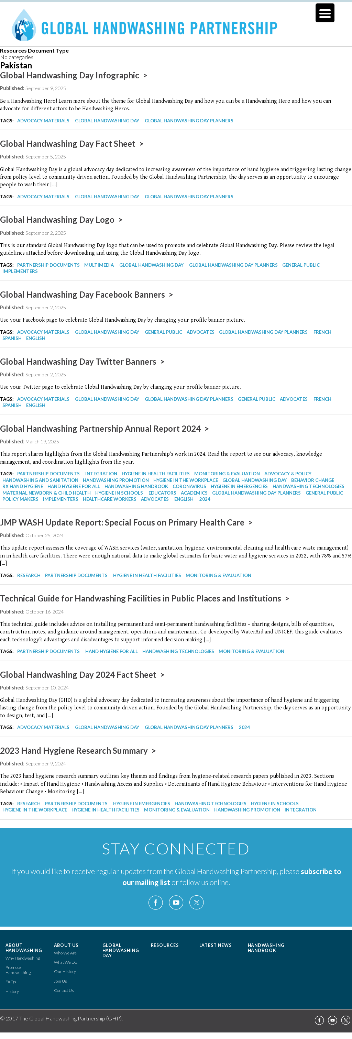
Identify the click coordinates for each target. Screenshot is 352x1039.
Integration (101, 473)
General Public (301, 265)
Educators (162, 493)
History (12, 991)
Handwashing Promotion (116, 480)
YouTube (176, 902)
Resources (165, 945)
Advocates (200, 332)
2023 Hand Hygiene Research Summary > (78, 750)
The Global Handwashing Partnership (176, 29)
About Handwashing (24, 948)
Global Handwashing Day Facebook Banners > (86, 294)
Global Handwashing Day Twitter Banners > (82, 361)
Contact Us (64, 990)
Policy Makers (20, 499)
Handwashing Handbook (136, 486)
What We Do (65, 962)
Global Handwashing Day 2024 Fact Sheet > (82, 674)
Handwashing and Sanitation (40, 480)
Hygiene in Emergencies (239, 486)
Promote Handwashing (18, 970)
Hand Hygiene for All (73, 486)
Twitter (196, 902)
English (35, 338)
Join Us (60, 981)
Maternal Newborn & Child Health (46, 493)
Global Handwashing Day (107, 120)
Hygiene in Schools (119, 493)
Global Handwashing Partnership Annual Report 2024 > (104, 428)
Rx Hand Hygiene (22, 486)
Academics (194, 493)
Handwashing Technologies (308, 486)
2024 (204, 499)
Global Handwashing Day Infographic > (73, 75)
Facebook (155, 902)
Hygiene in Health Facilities (156, 473)
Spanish (12, 338)
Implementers (20, 271)
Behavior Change (312, 480)
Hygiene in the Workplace (185, 480)
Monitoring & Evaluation (227, 473)
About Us (66, 945)
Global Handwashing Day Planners (189, 120)
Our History (65, 971)
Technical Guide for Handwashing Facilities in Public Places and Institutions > (144, 598)
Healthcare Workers (109, 499)
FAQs (11, 981)
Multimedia (99, 265)
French (322, 332)
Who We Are (65, 952)
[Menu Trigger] (325, 12)
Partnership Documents (48, 265)
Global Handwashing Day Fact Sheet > (72, 143)
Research (29, 575)
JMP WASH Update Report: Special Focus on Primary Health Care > (126, 522)
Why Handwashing (23, 958)
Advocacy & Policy (287, 473)
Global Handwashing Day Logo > (61, 219)
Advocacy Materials (43, 120)
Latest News (215, 945)
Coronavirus (189, 486)
